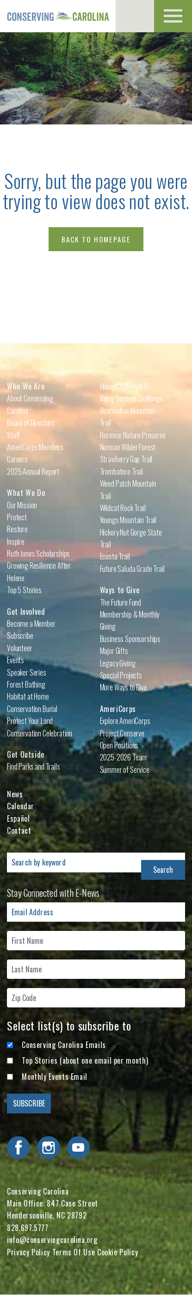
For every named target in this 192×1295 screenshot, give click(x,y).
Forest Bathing (26, 684)
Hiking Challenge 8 (124, 386)
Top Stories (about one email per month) (85, 1060)
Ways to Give (120, 589)
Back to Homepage (96, 239)
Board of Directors (31, 422)
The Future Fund (121, 602)
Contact (19, 830)
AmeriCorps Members (35, 447)
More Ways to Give (123, 687)
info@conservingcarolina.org (52, 1239)
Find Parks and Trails (33, 766)
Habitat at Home (28, 696)
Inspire (16, 541)
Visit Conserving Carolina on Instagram (48, 1147)
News (15, 794)
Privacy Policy (28, 1252)
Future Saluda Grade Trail (132, 568)
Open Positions (119, 745)
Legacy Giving (118, 663)
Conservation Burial (32, 708)
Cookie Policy (117, 1252)
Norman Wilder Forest (128, 447)
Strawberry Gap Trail (126, 459)
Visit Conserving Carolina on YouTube (78, 1147)
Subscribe (20, 635)
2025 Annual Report (33, 471)
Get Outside (25, 754)
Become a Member (31, 623)
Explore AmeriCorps (125, 720)
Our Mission (22, 505)
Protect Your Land (30, 720)
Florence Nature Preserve (133, 435)
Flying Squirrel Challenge (131, 398)
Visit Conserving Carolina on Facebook (18, 1147)
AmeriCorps (118, 708)
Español (18, 818)
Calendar (20, 806)
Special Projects (121, 675)
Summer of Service (124, 769)
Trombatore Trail (121, 471)
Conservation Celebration (39, 733)
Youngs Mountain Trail (128, 519)
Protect (17, 517)
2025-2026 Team (123, 757)
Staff (13, 435)
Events (15, 659)
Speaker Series (26, 672)
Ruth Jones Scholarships (38, 553)
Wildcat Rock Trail (123, 507)
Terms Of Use (73, 1252)
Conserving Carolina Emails (64, 1044)
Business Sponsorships (130, 638)
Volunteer (19, 647)
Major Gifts (114, 650)
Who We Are (25, 386)
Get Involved (26, 611)
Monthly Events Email (54, 1076)
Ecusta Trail (115, 556)
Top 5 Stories (24, 589)
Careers (17, 459)
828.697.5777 (28, 1227)
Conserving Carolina (58, 16)
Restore (17, 529)
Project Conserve (122, 733)
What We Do (26, 492)
